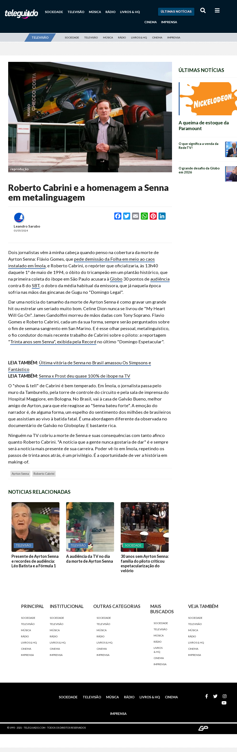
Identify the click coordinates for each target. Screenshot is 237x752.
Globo (116, 278)
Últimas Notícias (176, 11)
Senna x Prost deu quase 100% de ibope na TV (84, 375)
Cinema (150, 22)
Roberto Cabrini (44, 473)
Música (95, 12)
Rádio (110, 12)
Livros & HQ (130, 12)
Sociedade (54, 12)
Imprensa (169, 22)
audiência (160, 278)
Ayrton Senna (20, 473)
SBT (36, 285)
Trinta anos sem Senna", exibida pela (46, 341)
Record (89, 341)
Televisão (75, 12)
